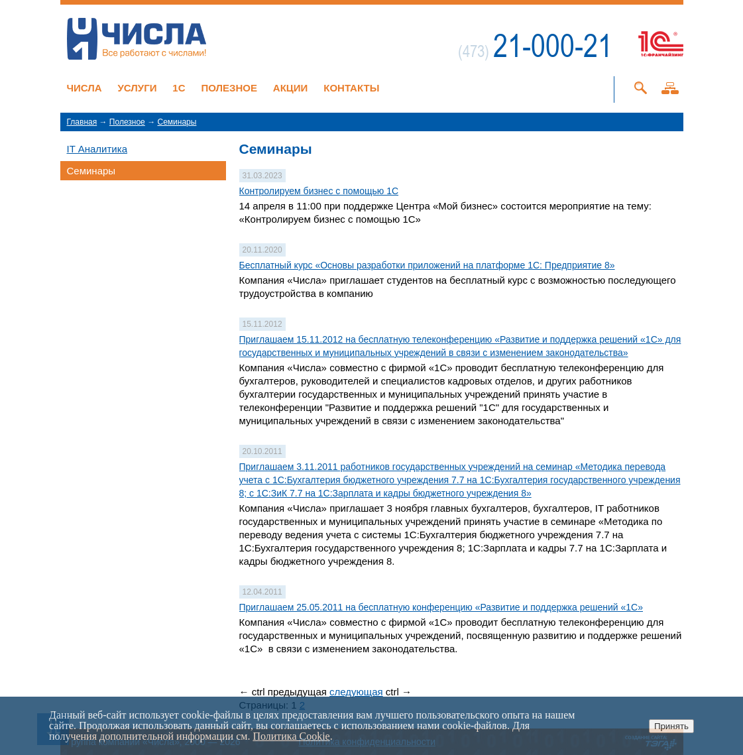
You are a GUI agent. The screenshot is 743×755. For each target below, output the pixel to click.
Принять (671, 726)
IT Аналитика (97, 148)
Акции (290, 87)
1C (178, 87)
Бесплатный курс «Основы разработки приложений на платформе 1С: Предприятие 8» (427, 265)
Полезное (229, 87)
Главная (82, 122)
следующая (356, 691)
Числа (84, 87)
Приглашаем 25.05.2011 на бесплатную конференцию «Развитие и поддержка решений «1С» (441, 607)
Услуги (137, 87)
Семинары (176, 122)
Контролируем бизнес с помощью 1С (319, 191)
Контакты (351, 87)
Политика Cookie (291, 736)
